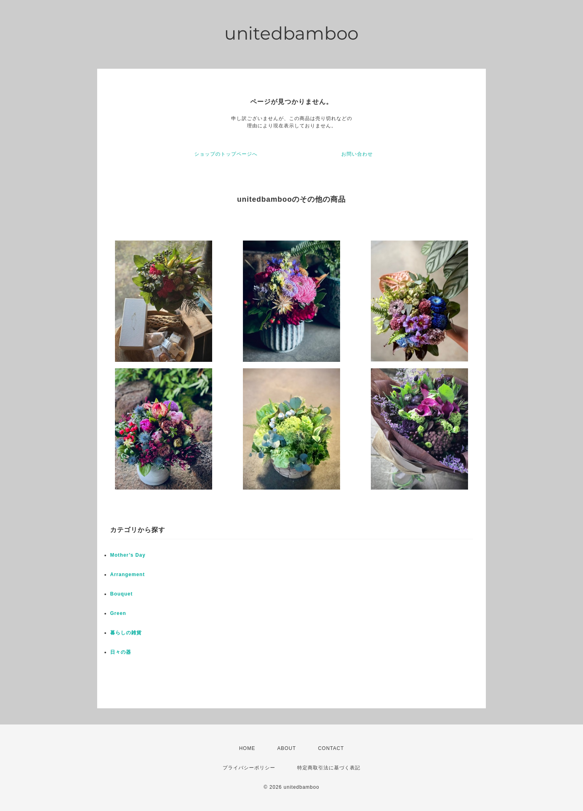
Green (118, 613)
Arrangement (127, 574)
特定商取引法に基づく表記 (328, 768)
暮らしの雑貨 (126, 633)
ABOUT (286, 748)
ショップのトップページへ (225, 154)
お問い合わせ (357, 154)
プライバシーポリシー (249, 768)
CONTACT (331, 748)
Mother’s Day (127, 555)
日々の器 (120, 652)
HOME (247, 748)
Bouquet (121, 594)
